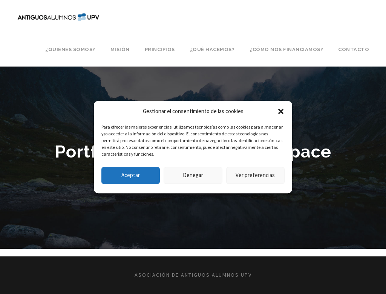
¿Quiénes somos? (70, 49)
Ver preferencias (255, 175)
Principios (160, 49)
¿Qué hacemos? (212, 49)
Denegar (193, 175)
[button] (281, 111)
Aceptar (130, 175)
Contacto (353, 49)
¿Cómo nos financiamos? (286, 49)
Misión (120, 49)
